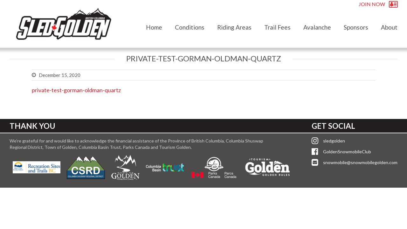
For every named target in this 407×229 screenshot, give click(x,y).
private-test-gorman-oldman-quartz (76, 90)
